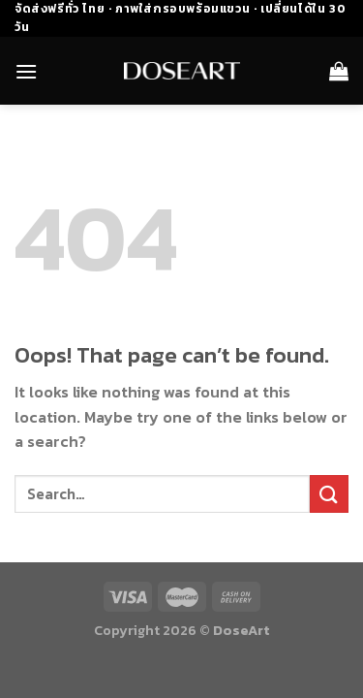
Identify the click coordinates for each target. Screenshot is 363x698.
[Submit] (329, 494)
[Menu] (26, 71)
